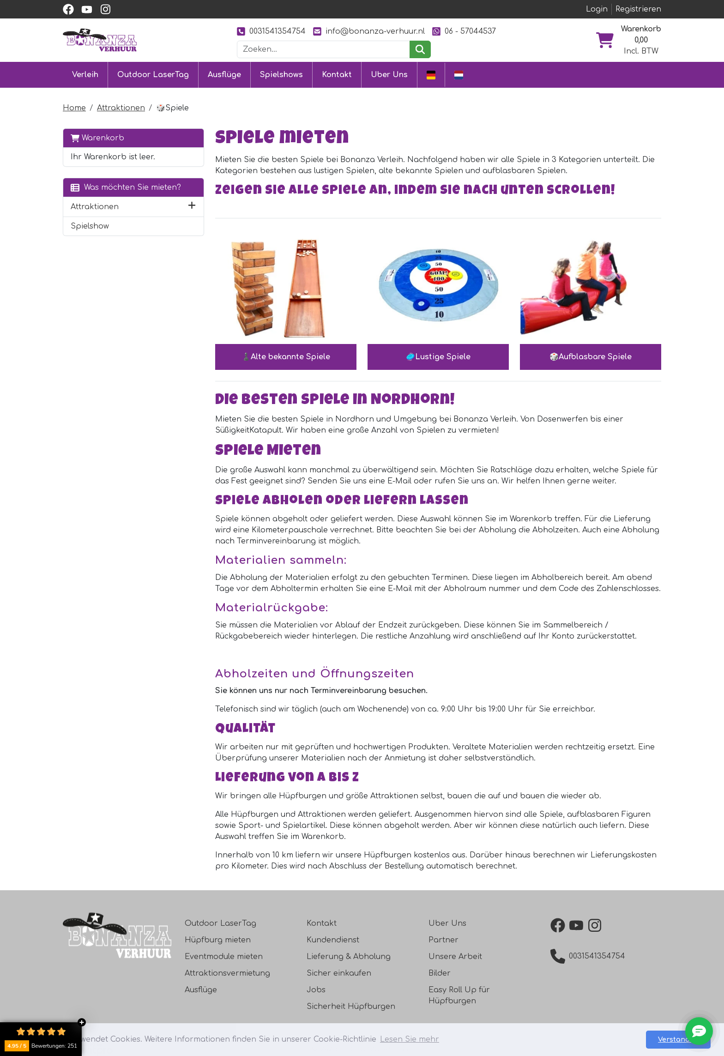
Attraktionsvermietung (227, 973)
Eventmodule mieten (224, 957)
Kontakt (337, 75)
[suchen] (420, 49)
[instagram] (105, 9)
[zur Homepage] (100, 40)
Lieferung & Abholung (349, 957)
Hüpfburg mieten (218, 940)
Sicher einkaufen (339, 973)
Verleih (85, 75)
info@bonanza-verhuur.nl (369, 31)
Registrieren (638, 9)
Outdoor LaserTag (153, 75)
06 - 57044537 (464, 31)
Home (74, 108)
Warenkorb (97, 137)
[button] (191, 207)
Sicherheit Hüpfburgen (351, 1006)
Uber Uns (389, 75)
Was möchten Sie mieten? (126, 187)
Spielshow (90, 226)
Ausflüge (224, 75)
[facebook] (68, 9)
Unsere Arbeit (455, 957)
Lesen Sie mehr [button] (409, 1039)
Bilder (439, 973)
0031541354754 (271, 31)
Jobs (316, 990)
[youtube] (86, 9)
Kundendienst (333, 940)
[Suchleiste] (323, 49)
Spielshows (281, 75)
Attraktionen (121, 108)
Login (597, 9)
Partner (443, 940)
